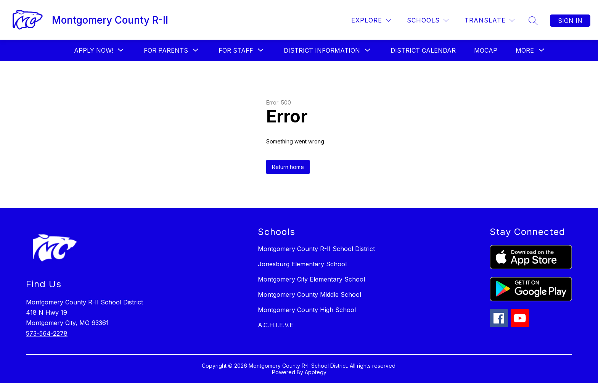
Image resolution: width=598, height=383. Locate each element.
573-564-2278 (47, 333)
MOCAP (485, 50)
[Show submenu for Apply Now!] (93, 50)
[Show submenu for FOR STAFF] (236, 50)
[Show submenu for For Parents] (166, 50)
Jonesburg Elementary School (302, 264)
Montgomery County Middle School (309, 294)
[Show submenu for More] (525, 50)
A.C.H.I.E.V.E (275, 325)
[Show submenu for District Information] (322, 50)
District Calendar (423, 50)
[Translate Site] (489, 20)
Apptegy (315, 372)
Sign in (570, 20)
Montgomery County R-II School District (316, 249)
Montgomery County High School (307, 310)
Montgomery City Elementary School (311, 279)
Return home (288, 167)
